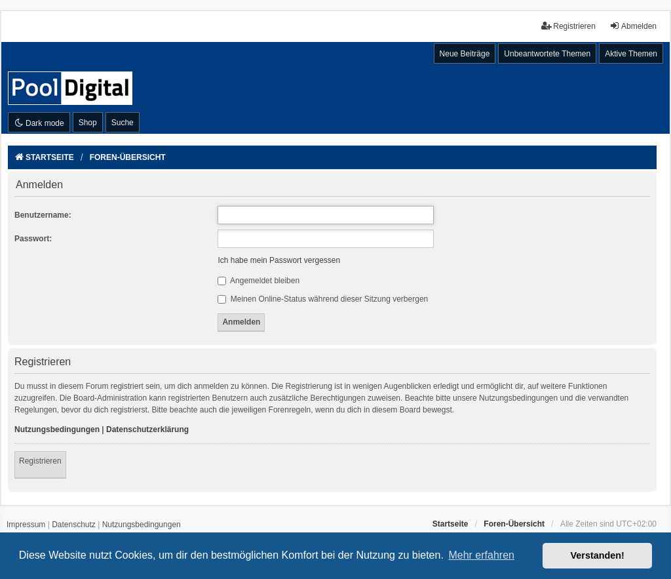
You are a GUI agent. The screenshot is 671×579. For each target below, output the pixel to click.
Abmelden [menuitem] (633, 26)
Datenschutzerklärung (147, 429)
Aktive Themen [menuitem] (631, 53)
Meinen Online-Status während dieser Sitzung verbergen (323, 299)
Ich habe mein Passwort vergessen (279, 260)
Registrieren (40, 461)
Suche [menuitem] (122, 122)
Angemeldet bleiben (258, 280)
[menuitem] (26, 525)
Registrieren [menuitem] (568, 26)
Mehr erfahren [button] (481, 555)
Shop (88, 122)
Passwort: (33, 238)
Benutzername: (42, 215)
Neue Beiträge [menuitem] (465, 53)
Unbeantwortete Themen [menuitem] (547, 53)
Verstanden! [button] (597, 555)
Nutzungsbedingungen (57, 429)
